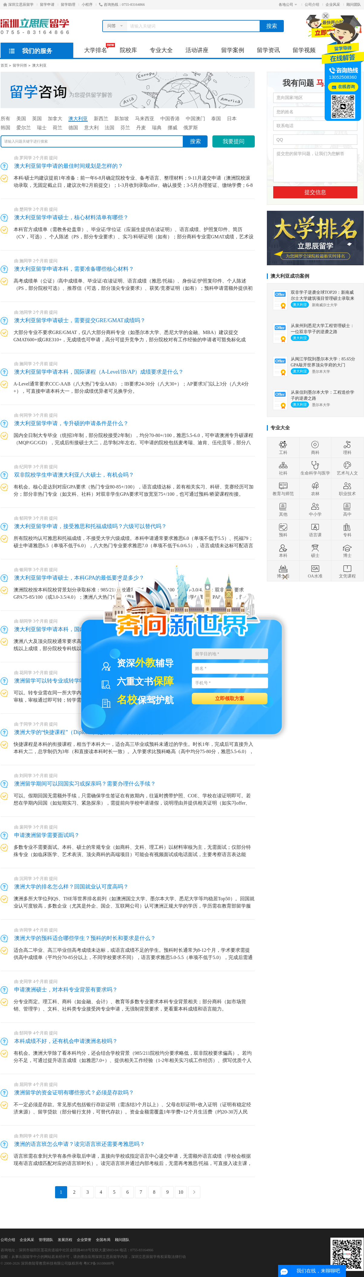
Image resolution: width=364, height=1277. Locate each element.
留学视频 (304, 50)
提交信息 (315, 192)
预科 (283, 530)
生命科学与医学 (315, 468)
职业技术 (347, 488)
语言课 (315, 530)
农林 (315, 488)
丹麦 (141, 127)
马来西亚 (144, 118)
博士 (347, 550)
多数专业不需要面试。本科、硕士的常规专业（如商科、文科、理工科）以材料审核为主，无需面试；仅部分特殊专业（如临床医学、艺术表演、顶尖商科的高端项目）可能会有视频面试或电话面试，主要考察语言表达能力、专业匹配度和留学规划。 (132, 854)
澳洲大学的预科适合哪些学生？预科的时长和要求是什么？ (85, 938)
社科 (283, 468)
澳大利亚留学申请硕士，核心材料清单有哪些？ (71, 217)
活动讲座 (196, 50)
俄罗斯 (190, 127)
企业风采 (333, 4)
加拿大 (55, 118)
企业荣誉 (84, 1240)
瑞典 (157, 127)
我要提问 (233, 141)
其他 (283, 509)
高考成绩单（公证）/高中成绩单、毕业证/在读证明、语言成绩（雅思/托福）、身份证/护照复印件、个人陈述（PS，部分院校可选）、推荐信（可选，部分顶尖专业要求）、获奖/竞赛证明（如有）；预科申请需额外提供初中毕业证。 (133, 288)
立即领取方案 (229, 698)
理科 (347, 447)
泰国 (216, 118)
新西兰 (101, 118)
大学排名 (98, 48)
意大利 (91, 127)
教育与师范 (283, 488)
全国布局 (103, 1240)
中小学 (315, 509)
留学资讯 (268, 50)
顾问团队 (353, 4)
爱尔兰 (23, 127)
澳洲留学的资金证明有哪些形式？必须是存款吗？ (74, 1093)
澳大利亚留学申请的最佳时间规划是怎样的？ (68, 166)
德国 (73, 127)
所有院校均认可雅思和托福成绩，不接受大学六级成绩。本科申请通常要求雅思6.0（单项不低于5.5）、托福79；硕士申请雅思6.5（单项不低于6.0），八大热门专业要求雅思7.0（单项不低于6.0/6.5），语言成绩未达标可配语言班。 (133, 545)
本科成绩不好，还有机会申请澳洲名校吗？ (66, 1041)
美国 (21, 118)
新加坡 (121, 118)
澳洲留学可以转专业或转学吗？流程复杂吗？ (68, 681)
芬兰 (125, 127)
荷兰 (57, 127)
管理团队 (46, 1240)
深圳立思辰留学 (18, 4)
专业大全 (161, 50)
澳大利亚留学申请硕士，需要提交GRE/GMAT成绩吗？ (80, 320)
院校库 (128, 50)
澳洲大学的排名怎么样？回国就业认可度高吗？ (71, 887)
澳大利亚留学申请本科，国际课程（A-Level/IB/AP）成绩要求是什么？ (99, 372)
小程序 (87, 4)
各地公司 (288, 4)
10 (181, 1192)
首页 (4, 65)
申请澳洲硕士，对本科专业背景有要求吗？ (66, 990)
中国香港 (170, 118)
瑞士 (42, 127)
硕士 (315, 550)
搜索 (271, 26)
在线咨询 (346, 86)
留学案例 (232, 50)
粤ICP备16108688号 (99, 1263)
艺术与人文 (347, 468)
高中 (347, 509)
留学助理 (68, 4)
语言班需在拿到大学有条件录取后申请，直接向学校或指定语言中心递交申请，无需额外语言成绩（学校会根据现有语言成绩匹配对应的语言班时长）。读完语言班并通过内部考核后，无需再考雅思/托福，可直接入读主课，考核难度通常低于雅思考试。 (133, 1163)
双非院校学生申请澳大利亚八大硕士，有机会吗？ (74, 475)
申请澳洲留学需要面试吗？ (47, 835)
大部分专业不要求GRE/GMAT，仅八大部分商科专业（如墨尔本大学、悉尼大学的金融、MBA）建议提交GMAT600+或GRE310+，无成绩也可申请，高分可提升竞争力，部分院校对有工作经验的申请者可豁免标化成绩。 (130, 339)
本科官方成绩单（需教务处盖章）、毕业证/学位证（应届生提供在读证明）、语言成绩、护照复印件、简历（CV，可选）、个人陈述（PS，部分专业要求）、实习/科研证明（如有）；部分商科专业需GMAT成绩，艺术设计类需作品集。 (134, 236)
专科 (347, 530)
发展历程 (65, 1240)
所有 (5, 118)
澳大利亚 (39, 65)
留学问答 (20, 65)
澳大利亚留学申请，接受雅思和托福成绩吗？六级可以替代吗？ (90, 526)
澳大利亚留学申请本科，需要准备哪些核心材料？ (74, 269)
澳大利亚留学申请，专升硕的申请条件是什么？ (71, 423)
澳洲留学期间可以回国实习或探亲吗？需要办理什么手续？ (85, 784)
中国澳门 (195, 118)
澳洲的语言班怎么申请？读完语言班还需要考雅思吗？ (79, 1144)
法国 (109, 127)
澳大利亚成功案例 (290, 276)
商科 (315, 447)
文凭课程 (347, 571)
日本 (232, 118)
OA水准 (315, 571)
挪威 (172, 127)
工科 (283, 447)
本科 (283, 550)
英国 (37, 118)
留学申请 (47, 4)
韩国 (5, 127)
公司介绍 (312, 4)
